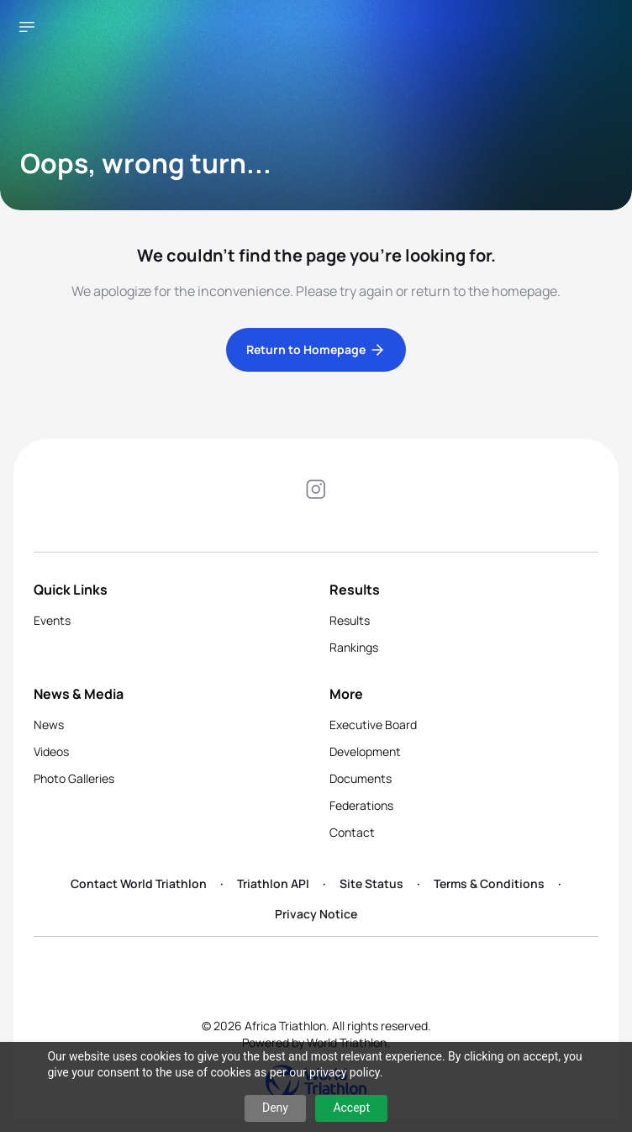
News (49, 725)
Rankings (353, 647)
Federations (361, 805)
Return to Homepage (316, 349)
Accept (351, 1107)
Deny (275, 1107)
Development (365, 751)
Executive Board (373, 725)
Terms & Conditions (489, 883)
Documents (360, 778)
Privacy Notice (316, 914)
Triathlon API (273, 883)
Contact (352, 832)
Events (52, 620)
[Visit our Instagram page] (316, 492)
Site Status (371, 883)
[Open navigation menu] (27, 27)
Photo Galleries (74, 778)
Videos (51, 751)
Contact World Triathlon (139, 883)
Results (349, 620)
